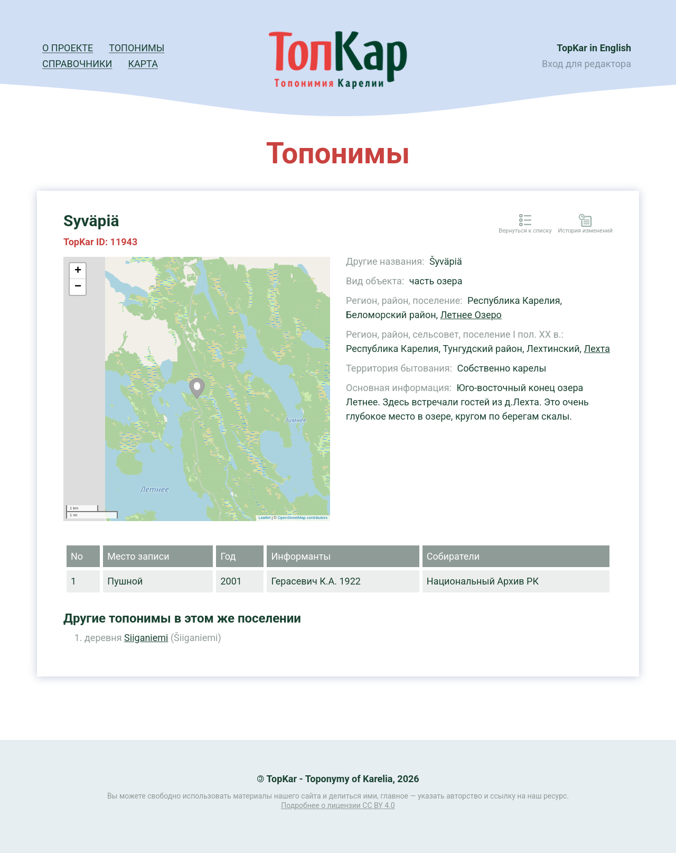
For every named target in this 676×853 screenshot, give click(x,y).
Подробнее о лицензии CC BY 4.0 (338, 805)
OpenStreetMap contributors (302, 517)
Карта (142, 63)
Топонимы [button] (136, 47)
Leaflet (265, 517)
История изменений (585, 231)
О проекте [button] (67, 47)
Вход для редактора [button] (586, 63)
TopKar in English (594, 47)
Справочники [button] (77, 63)
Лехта (597, 348)
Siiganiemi (146, 637)
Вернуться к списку (525, 231)
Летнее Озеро (471, 314)
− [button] (77, 287)
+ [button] (77, 271)
